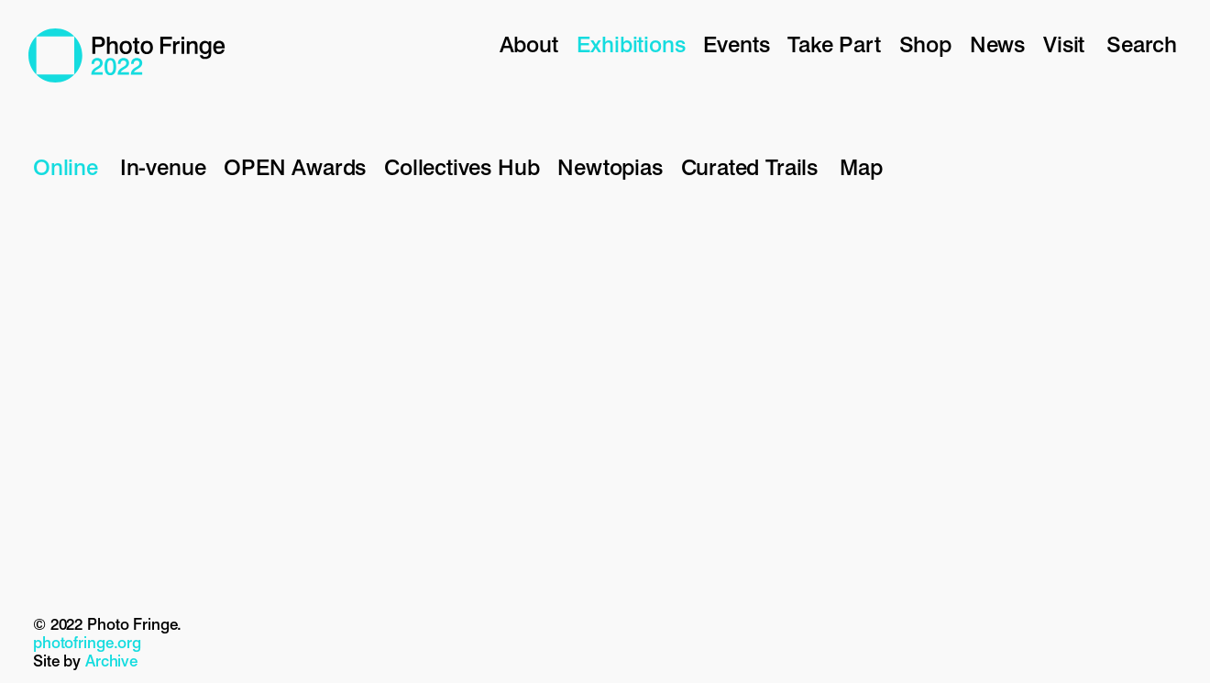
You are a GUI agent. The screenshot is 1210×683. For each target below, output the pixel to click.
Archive (111, 661)
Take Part (833, 44)
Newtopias (609, 167)
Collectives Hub (461, 167)
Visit (1063, 44)
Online (65, 167)
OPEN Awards (295, 167)
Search (1141, 44)
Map (861, 167)
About (529, 44)
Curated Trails (749, 167)
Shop (925, 44)
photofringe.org (87, 642)
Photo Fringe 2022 (127, 55)
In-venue (162, 167)
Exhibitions (631, 44)
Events (736, 44)
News (997, 44)
